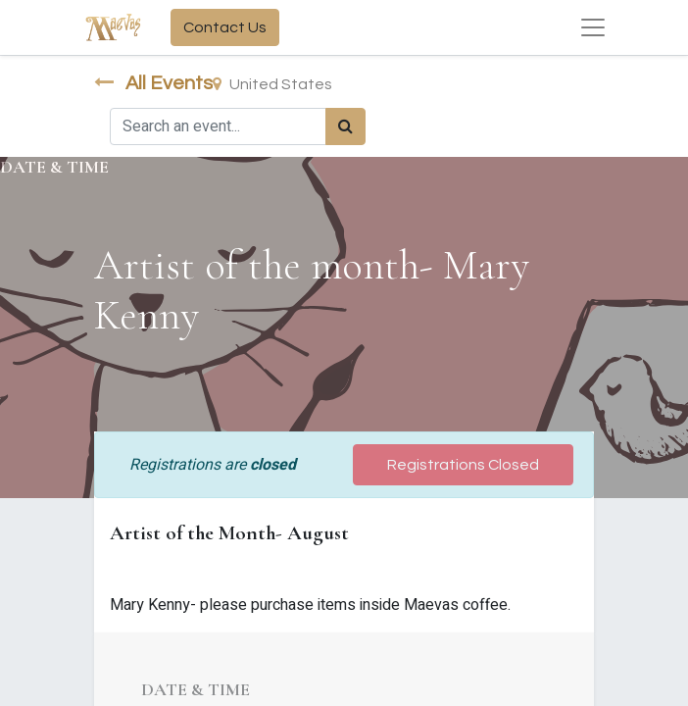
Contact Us (225, 27)
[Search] (345, 126)
